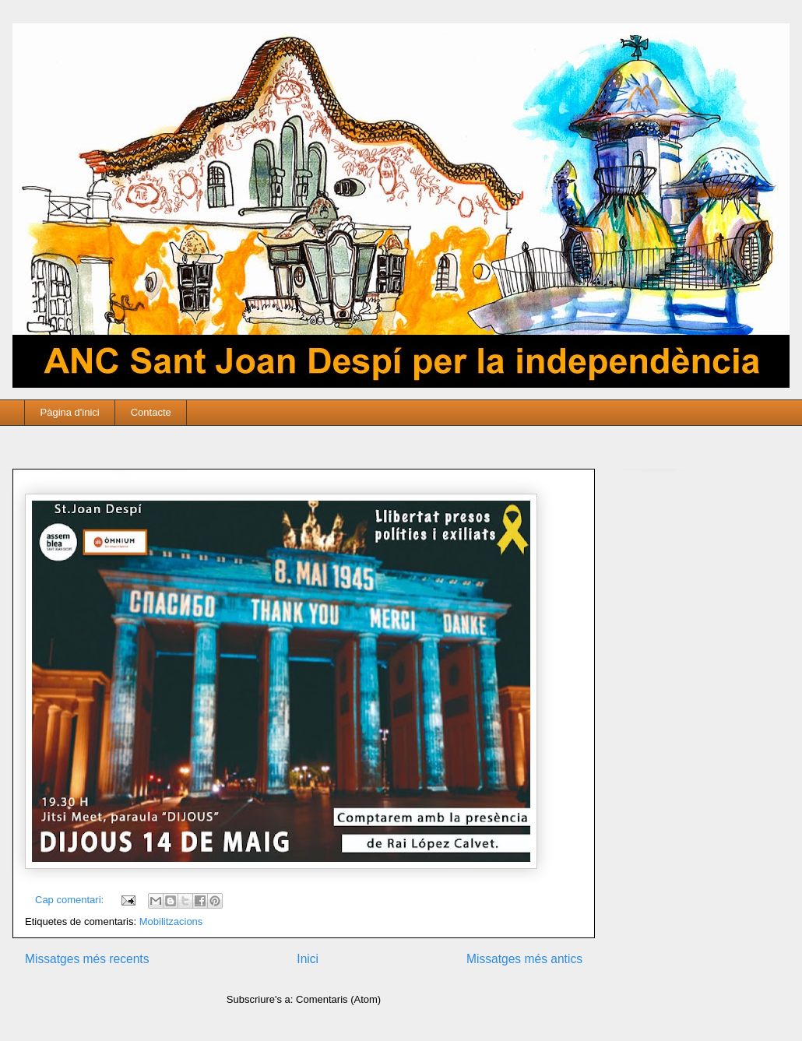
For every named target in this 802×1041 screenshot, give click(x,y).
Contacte (151, 412)
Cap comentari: (71, 900)
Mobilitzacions (171, 921)
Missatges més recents (87, 958)
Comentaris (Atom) (338, 999)
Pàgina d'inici (70, 412)
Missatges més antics (524, 958)
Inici (307, 958)
